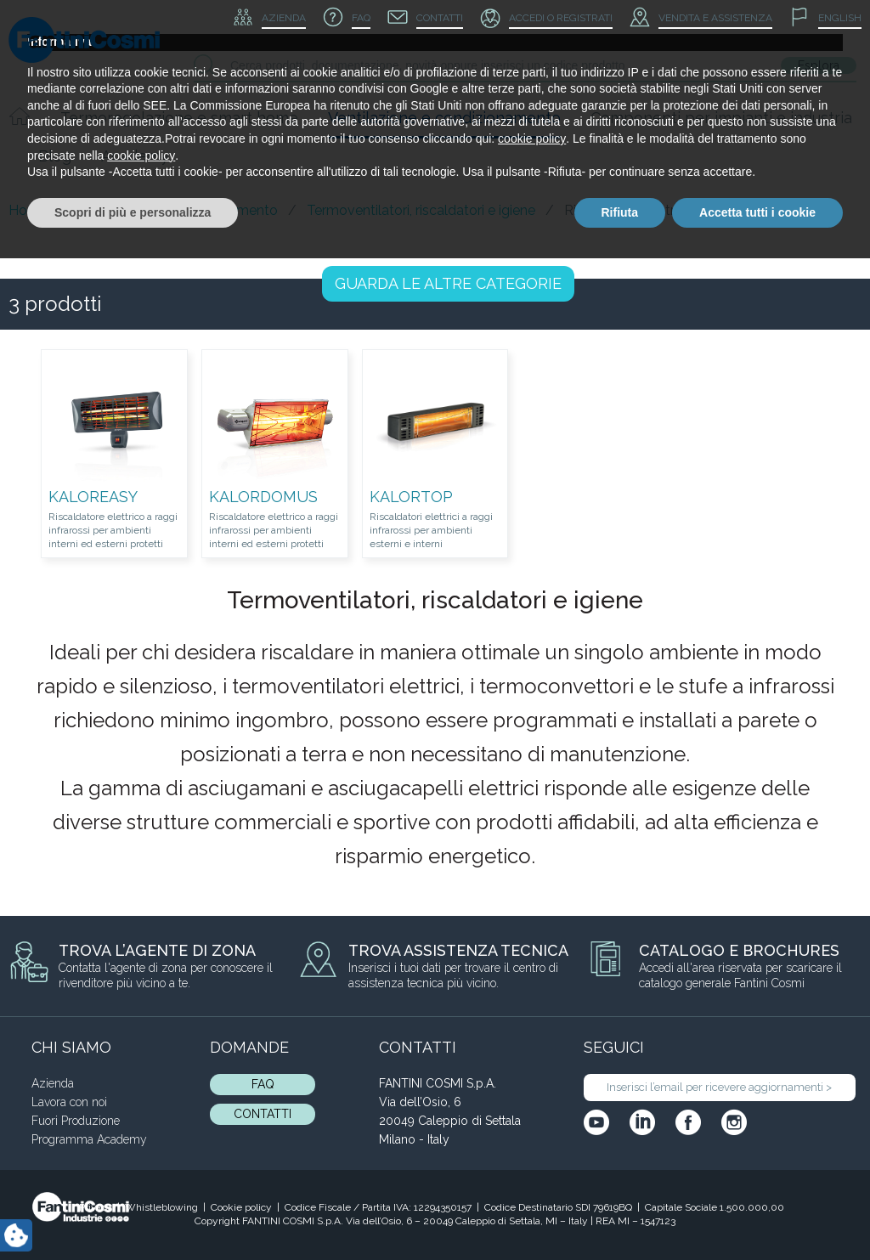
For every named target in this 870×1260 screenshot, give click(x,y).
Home (28, 210)
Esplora (818, 65)
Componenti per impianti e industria (721, 118)
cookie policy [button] (532, 1140)
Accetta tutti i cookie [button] (757, 1213)
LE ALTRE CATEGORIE (448, 283)
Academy (135, 156)
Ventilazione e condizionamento (444, 118)
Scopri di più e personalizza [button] (132, 1213)
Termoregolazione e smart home (179, 118)
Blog (54, 156)
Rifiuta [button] (620, 1213)
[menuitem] (825, 18)
